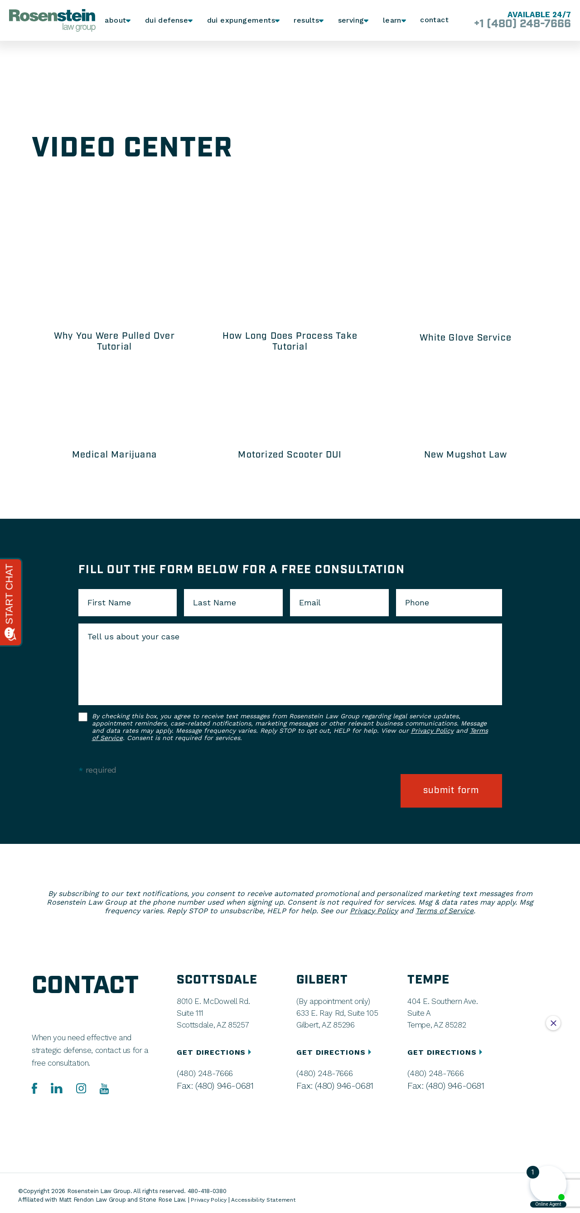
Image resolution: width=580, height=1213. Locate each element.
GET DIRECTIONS (215, 1047)
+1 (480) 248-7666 (516, 24)
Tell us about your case (133, 637)
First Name (109, 603)
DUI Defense (167, 20)
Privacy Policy (432, 730)
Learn (391, 20)
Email (310, 603)
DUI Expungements (239, 20)
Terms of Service (445, 905)
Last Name (214, 603)
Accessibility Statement (266, 1194)
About (116, 20)
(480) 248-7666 (202, 1068)
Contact (434, 20)
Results (303, 20)
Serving (348, 20)
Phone (417, 603)
